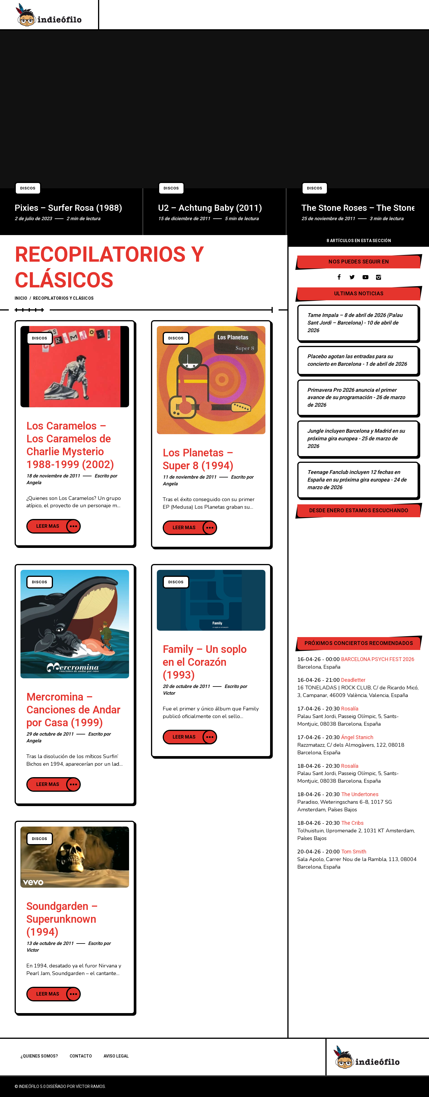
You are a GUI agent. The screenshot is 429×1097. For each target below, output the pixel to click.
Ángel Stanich (357, 737)
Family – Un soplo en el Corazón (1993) (205, 662)
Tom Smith (353, 852)
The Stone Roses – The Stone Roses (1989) (357, 208)
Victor (169, 693)
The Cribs (352, 823)
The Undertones (360, 794)
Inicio (21, 298)
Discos (29, 188)
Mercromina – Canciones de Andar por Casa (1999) (73, 710)
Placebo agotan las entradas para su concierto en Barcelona (350, 360)
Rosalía (349, 709)
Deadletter (353, 680)
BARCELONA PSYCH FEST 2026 (377, 659)
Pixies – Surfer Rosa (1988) (68, 208)
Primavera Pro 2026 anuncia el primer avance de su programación (351, 394)
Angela (33, 482)
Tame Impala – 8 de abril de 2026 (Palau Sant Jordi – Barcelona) (354, 319)
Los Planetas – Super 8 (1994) (198, 459)
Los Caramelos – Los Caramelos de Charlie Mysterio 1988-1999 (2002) (70, 445)
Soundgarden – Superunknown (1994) (62, 919)
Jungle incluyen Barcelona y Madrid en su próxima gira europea (356, 435)
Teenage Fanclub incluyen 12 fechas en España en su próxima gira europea (353, 476)
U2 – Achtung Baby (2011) (210, 208)
